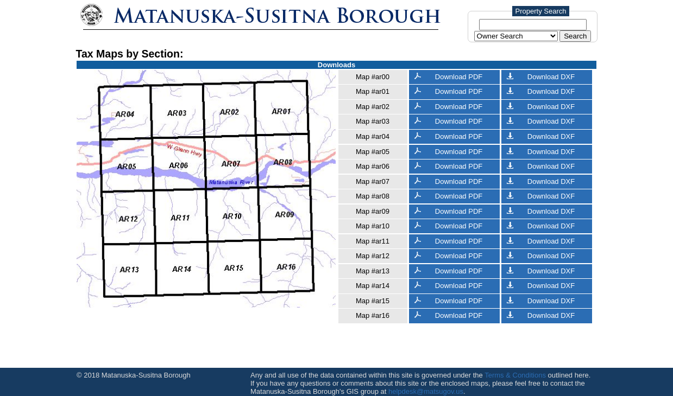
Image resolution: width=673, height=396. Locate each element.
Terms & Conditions (515, 375)
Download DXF (541, 77)
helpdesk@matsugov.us (425, 391)
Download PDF (448, 77)
